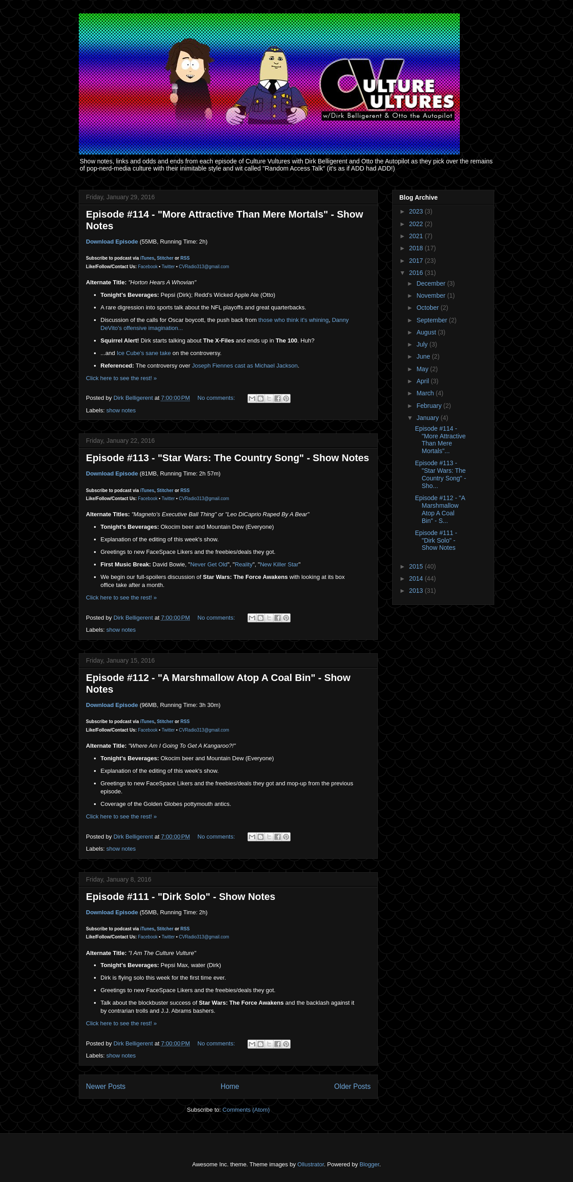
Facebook (148, 266)
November (431, 295)
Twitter (168, 266)
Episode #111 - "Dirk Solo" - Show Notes (180, 896)
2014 (417, 578)
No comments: (216, 397)
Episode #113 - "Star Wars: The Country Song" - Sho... (440, 474)
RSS (185, 258)
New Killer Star (279, 564)
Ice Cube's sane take (144, 353)
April (423, 381)
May (423, 369)
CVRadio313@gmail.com (204, 266)
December (431, 283)
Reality (243, 564)
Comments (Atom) (245, 1109)
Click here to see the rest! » (121, 378)
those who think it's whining (293, 320)
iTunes (147, 258)
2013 (417, 590)
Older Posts (352, 1086)
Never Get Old (208, 564)
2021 (417, 236)
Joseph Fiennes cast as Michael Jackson (245, 365)
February (429, 405)
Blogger (369, 1164)
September (432, 320)
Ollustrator (310, 1164)
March (426, 393)
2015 (417, 566)
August (426, 332)
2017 (417, 260)
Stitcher (165, 258)
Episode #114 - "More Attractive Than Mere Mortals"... (440, 439)
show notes (121, 410)
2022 (417, 223)
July (422, 344)
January (428, 417)
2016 (417, 272)
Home (230, 1086)
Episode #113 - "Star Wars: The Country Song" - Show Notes (227, 457)
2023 (417, 211)
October (428, 307)
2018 (417, 248)
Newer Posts (105, 1086)
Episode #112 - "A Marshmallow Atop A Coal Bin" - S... (440, 509)
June (424, 356)
